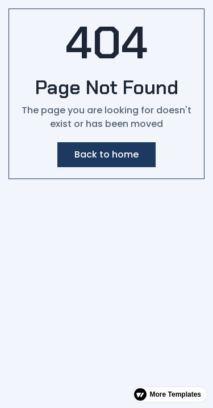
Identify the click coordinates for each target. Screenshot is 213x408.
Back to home (106, 154)
